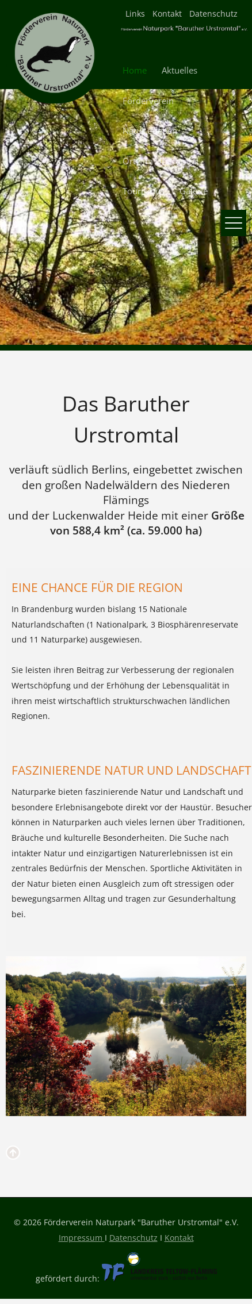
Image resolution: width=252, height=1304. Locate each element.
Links (135, 13)
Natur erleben (150, 131)
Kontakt (167, 13)
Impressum (82, 1237)
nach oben (14, 1154)
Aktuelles (179, 70)
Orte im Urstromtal (160, 161)
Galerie (194, 191)
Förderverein (148, 101)
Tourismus (144, 191)
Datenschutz (213, 13)
